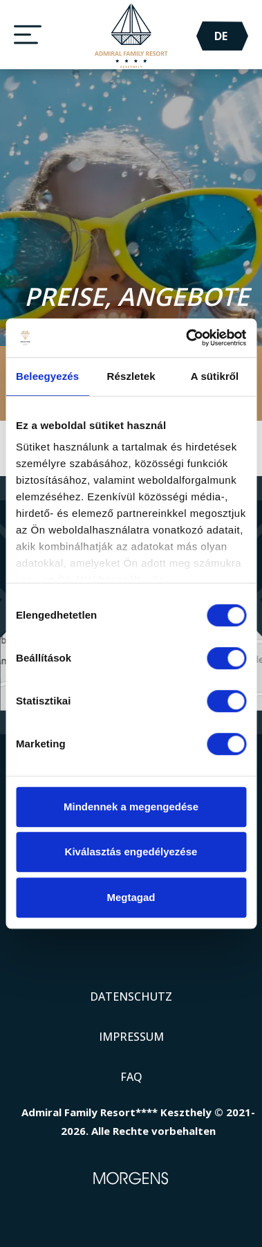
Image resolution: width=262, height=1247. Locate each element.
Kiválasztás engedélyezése (131, 851)
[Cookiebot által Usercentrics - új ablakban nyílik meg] (187, 338)
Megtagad (130, 897)
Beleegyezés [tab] (47, 376)
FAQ (131, 1076)
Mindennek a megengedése (131, 806)
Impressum (131, 1036)
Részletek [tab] (131, 376)
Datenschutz (131, 996)
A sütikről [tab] (215, 376)
